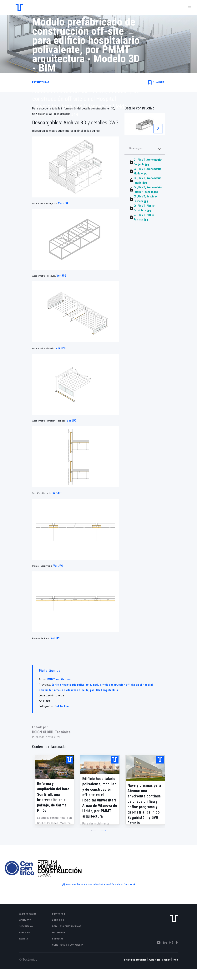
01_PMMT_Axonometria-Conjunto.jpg (148, 162)
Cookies (166, 959)
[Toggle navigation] (189, 7)
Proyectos (58, 914)
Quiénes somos (27, 914)
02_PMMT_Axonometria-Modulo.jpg (148, 171)
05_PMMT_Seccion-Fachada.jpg (145, 199)
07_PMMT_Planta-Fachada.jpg (144, 217)
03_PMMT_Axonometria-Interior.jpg (148, 180)
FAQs (175, 959)
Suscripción (26, 926)
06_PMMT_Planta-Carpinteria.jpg (144, 208)
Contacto (25, 920)
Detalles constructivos (66, 926)
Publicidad (25, 932)
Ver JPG (63, 203)
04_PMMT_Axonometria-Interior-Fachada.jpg (148, 189)
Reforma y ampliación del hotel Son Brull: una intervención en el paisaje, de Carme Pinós (53, 797)
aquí (132, 884)
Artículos (58, 920)
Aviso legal (154, 959)
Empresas (57, 938)
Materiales (58, 932)
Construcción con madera (67, 945)
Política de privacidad (135, 959)
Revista (23, 938)
